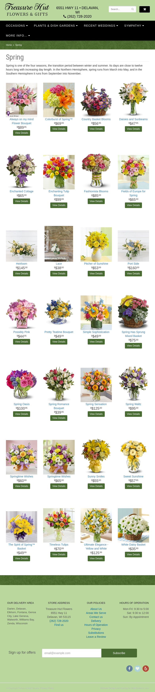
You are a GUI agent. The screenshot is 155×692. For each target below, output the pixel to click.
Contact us (96, 616)
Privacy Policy (47, 688)
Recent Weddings (99, 25)
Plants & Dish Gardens (54, 25)
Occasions (15, 25)
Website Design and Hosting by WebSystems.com (124, 688)
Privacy (96, 628)
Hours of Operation (96, 624)
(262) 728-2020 (77, 16)
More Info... (16, 35)
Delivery (96, 620)
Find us (59, 624)
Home (9, 45)
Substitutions (96, 632)
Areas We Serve (96, 613)
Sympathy (132, 25)
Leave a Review (96, 636)
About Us (96, 609)
